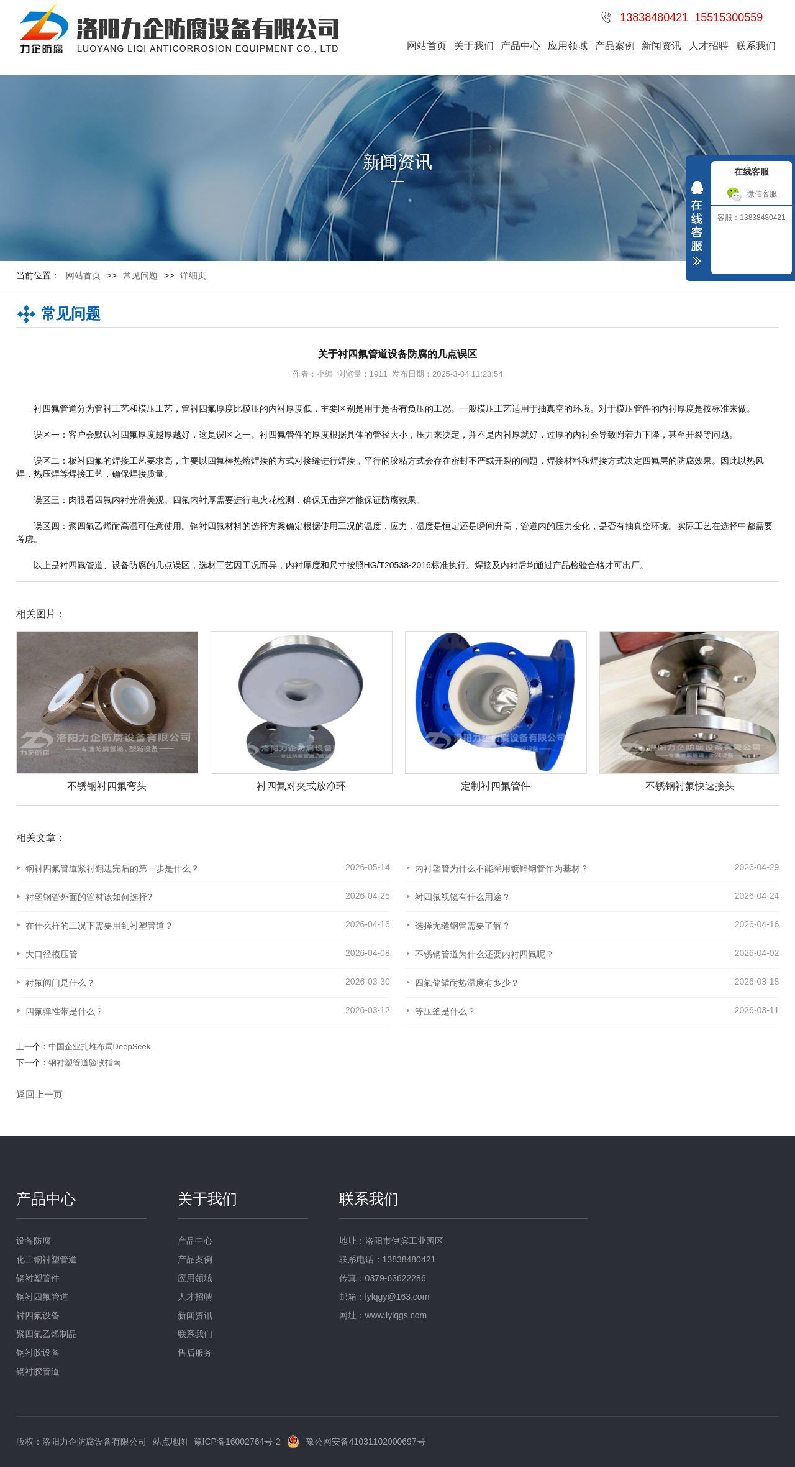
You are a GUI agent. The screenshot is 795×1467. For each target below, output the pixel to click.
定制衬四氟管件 (553, 786)
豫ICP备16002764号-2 (237, 1441)
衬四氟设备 (38, 1315)
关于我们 (474, 45)
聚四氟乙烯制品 (46, 1334)
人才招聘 (709, 45)
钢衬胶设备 (38, 1353)
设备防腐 (33, 1241)
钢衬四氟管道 (42, 1297)
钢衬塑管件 (38, 1278)
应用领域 (568, 45)
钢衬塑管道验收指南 (84, 1062)
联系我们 (756, 45)
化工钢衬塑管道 (46, 1259)
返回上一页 (39, 1094)
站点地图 (170, 1441)
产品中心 (520, 45)
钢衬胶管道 (38, 1371)
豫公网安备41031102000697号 (365, 1441)
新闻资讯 (661, 45)
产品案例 (615, 45)
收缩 (697, 226)
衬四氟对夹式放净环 (358, 786)
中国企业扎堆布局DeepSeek (99, 1046)
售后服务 (195, 1353)
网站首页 (427, 45)
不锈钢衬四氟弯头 (164, 786)
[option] (158, 712)
